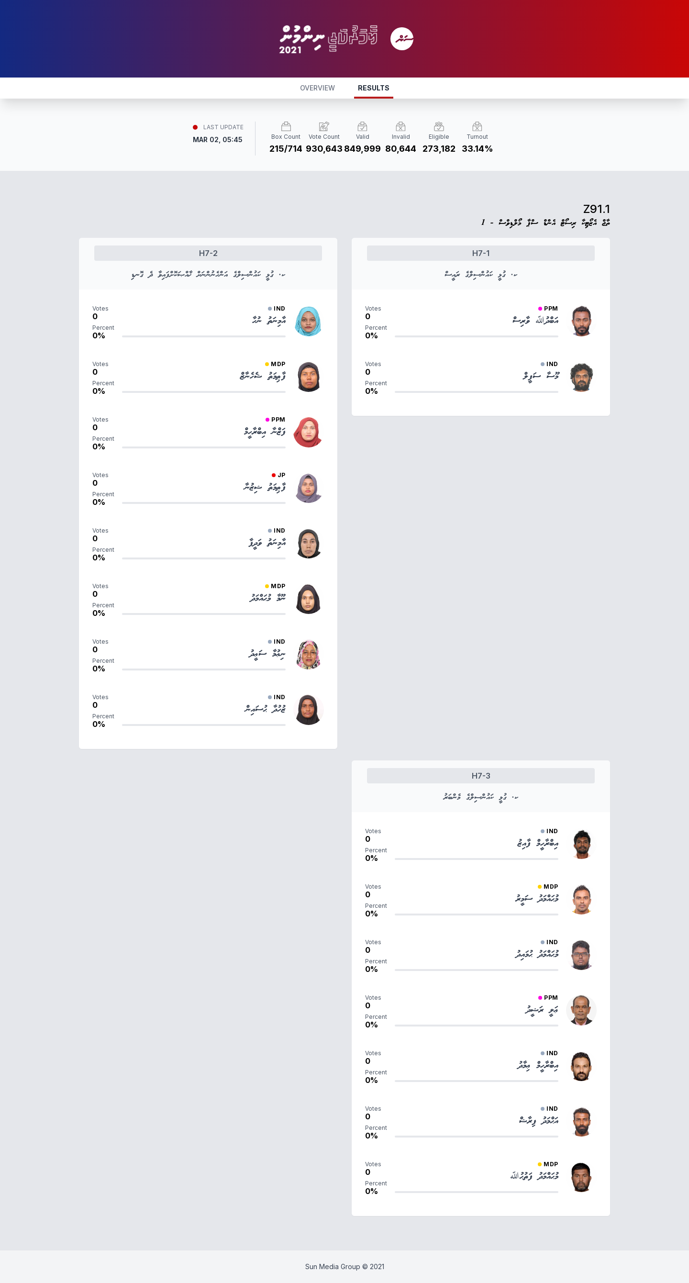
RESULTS (373, 88)
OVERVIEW (317, 88)
